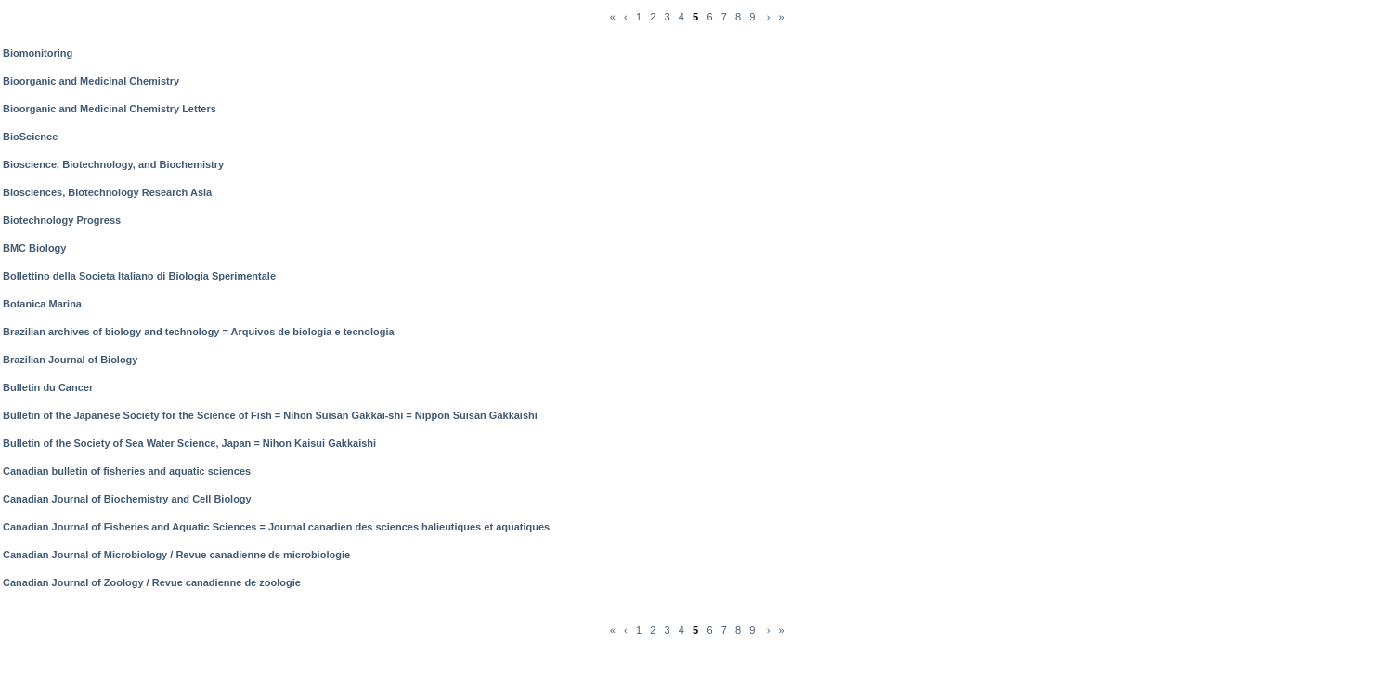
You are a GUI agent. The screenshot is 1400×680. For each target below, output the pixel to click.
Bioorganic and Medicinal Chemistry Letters (109, 108)
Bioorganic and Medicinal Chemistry (91, 80)
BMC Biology (34, 248)
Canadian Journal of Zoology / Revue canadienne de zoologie (152, 582)
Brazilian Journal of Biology (70, 359)
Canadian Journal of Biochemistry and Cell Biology (127, 498)
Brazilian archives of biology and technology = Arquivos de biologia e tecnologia (199, 331)
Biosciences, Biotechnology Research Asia (107, 192)
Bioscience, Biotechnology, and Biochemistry (113, 164)
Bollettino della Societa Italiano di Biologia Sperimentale (139, 275)
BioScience (30, 136)
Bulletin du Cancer (48, 387)
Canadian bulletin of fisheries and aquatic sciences (127, 471)
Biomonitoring (37, 53)
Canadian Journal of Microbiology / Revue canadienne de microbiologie (176, 554)
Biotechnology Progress (62, 220)
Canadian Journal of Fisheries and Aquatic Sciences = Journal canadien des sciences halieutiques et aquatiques (276, 526)
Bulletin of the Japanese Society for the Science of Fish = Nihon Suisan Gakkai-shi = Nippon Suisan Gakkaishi (270, 415)
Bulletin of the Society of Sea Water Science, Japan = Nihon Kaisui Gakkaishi (189, 443)
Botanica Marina (42, 303)
